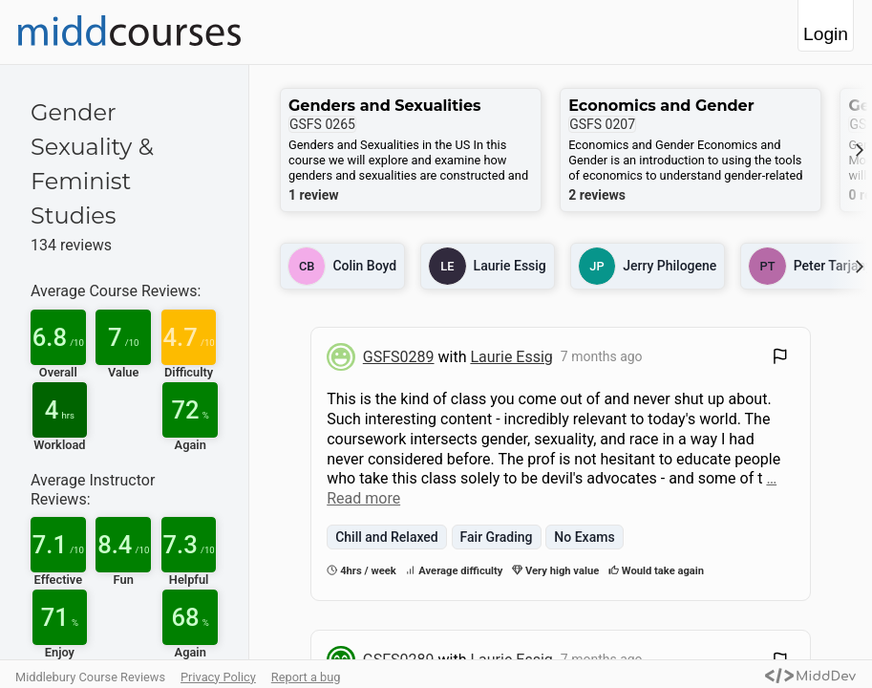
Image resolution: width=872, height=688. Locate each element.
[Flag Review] (780, 359)
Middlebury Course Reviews (90, 677)
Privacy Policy (218, 677)
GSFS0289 (399, 357)
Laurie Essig (511, 357)
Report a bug (306, 677)
